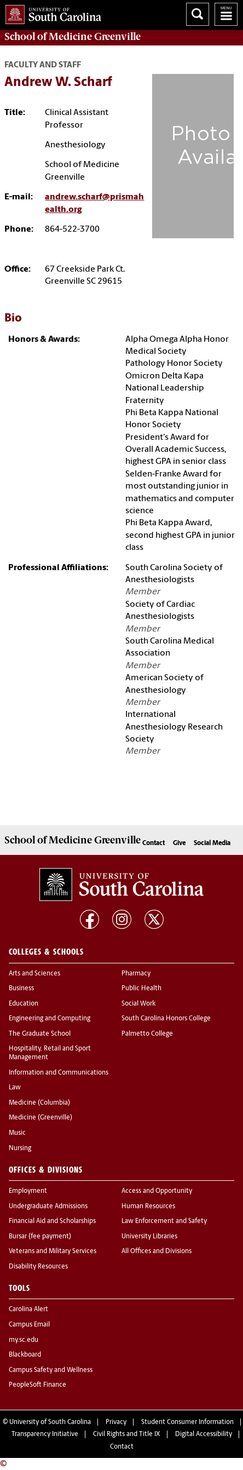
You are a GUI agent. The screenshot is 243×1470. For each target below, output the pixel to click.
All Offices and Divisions (156, 1251)
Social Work (138, 1004)
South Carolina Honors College (166, 1018)
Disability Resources (38, 1267)
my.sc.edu (23, 1340)
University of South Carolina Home (50, 12)
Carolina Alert (28, 1309)
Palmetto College (147, 1034)
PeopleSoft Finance (37, 1385)
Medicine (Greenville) (40, 1118)
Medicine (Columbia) (39, 1103)
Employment (28, 1191)
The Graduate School (40, 1034)
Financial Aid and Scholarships (52, 1221)
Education (23, 1004)
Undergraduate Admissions (48, 1206)
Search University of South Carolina (197, 14)
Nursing (20, 1148)
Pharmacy (136, 974)
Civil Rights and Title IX (126, 1434)
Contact (153, 843)
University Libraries (149, 1236)
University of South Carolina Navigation (226, 14)
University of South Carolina (50, 1422)
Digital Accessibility (203, 1434)
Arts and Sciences (34, 974)
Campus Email (29, 1325)
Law (15, 1087)
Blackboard (25, 1355)
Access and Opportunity (156, 1191)
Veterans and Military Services (52, 1251)
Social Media (212, 843)
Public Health (141, 988)
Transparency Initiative (44, 1434)
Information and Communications (58, 1073)
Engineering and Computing (49, 1018)
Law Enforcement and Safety (164, 1221)
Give (179, 843)
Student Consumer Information (187, 1422)
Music (17, 1133)
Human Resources (148, 1206)
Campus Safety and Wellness (50, 1370)
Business (21, 988)
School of (72, 37)
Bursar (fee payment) (40, 1236)
